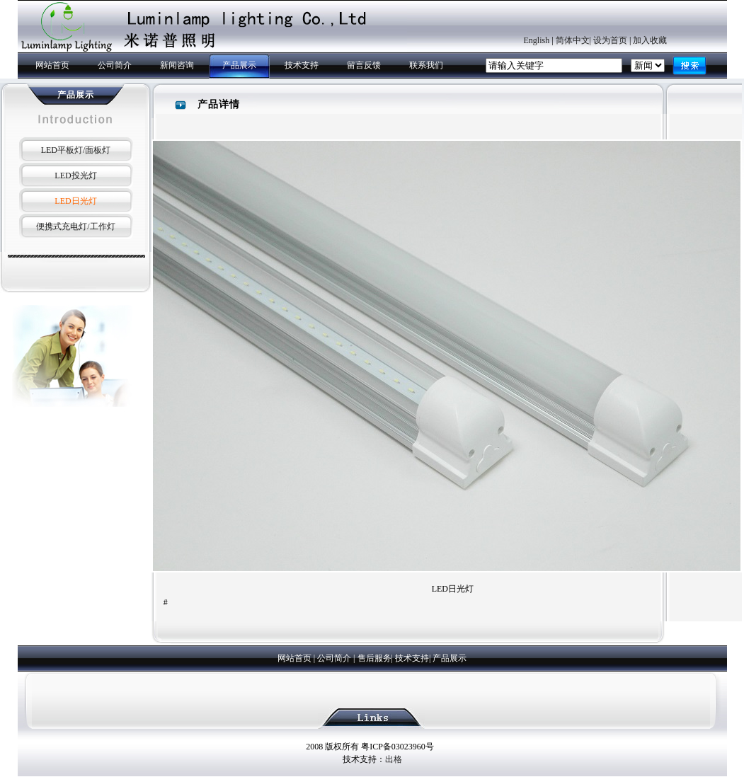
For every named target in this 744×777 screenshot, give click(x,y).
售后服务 (374, 658)
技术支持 (302, 65)
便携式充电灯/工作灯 (75, 226)
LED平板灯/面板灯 (76, 150)
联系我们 (426, 65)
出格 (393, 759)
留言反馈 (364, 65)
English (537, 40)
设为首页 (610, 40)
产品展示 (239, 65)
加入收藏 (650, 40)
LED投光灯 (75, 175)
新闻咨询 (177, 65)
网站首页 (52, 65)
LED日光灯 (75, 201)
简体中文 (573, 40)
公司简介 (115, 65)
